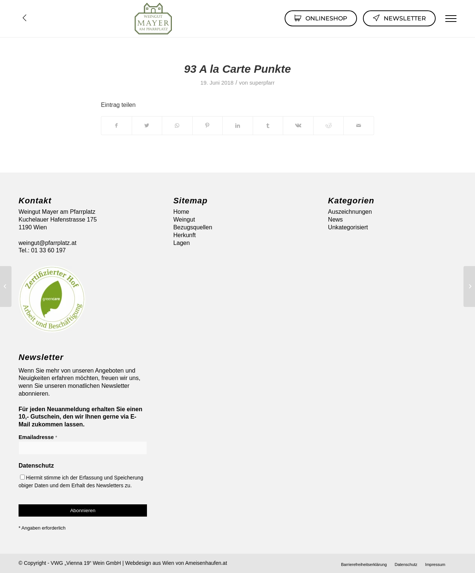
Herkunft (184, 235)
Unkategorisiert (348, 227)
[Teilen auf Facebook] (116, 125)
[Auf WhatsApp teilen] (177, 125)
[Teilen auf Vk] (298, 125)
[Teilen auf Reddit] (329, 125)
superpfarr (262, 83)
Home (181, 212)
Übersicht (24, 18)
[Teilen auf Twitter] (147, 125)
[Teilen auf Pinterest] (208, 125)
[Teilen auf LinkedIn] (238, 125)
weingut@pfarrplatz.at (47, 243)
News (335, 219)
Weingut (184, 219)
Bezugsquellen (192, 227)
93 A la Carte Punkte (237, 69)
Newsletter (399, 17)
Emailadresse (38, 437)
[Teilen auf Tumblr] (268, 125)
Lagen (181, 243)
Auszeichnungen (350, 212)
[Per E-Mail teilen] (359, 125)
